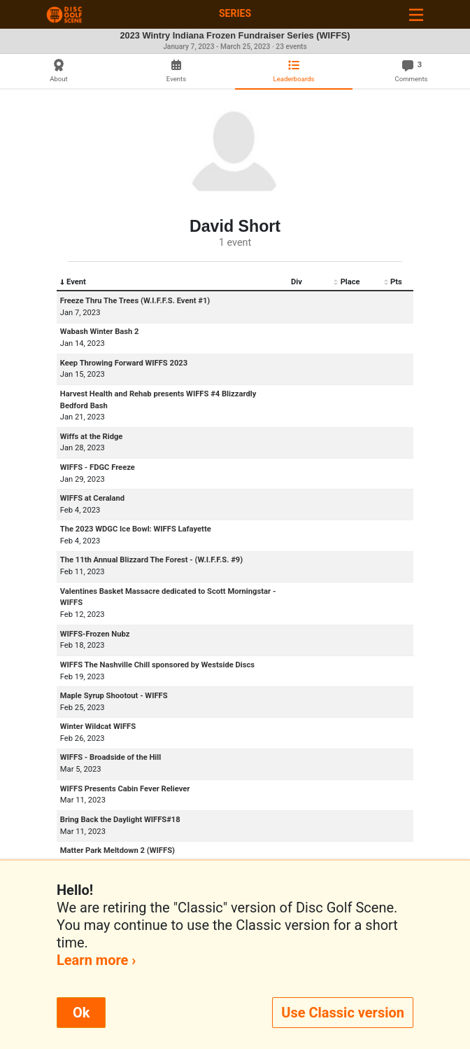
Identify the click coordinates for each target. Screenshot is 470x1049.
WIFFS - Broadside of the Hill (110, 757)
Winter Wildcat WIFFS (98, 726)
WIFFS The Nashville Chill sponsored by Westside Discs (157, 664)
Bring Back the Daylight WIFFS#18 (120, 819)
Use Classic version (342, 1012)
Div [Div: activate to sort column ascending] (296, 281)
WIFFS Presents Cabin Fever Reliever (125, 788)
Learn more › (96, 960)
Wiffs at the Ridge (91, 436)
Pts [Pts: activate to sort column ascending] (393, 282)
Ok (81, 1012)
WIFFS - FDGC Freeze (97, 467)
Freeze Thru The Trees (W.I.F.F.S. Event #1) (135, 300)
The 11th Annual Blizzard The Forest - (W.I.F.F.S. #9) (151, 559)
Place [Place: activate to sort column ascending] (346, 282)
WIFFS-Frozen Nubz (95, 634)
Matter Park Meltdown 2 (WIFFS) (117, 850)
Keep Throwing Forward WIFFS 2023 (123, 363)
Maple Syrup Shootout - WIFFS (114, 695)
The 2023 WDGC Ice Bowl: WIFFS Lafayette (135, 529)
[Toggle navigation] (416, 14)
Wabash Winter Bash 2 (99, 331)
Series (235, 13)
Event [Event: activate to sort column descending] (73, 282)
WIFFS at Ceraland (92, 498)
